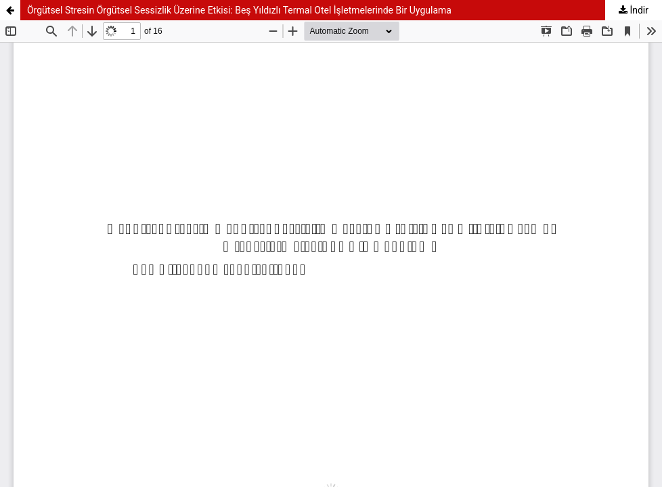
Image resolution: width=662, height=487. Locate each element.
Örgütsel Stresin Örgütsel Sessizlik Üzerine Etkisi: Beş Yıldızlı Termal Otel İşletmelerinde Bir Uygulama (239, 10)
